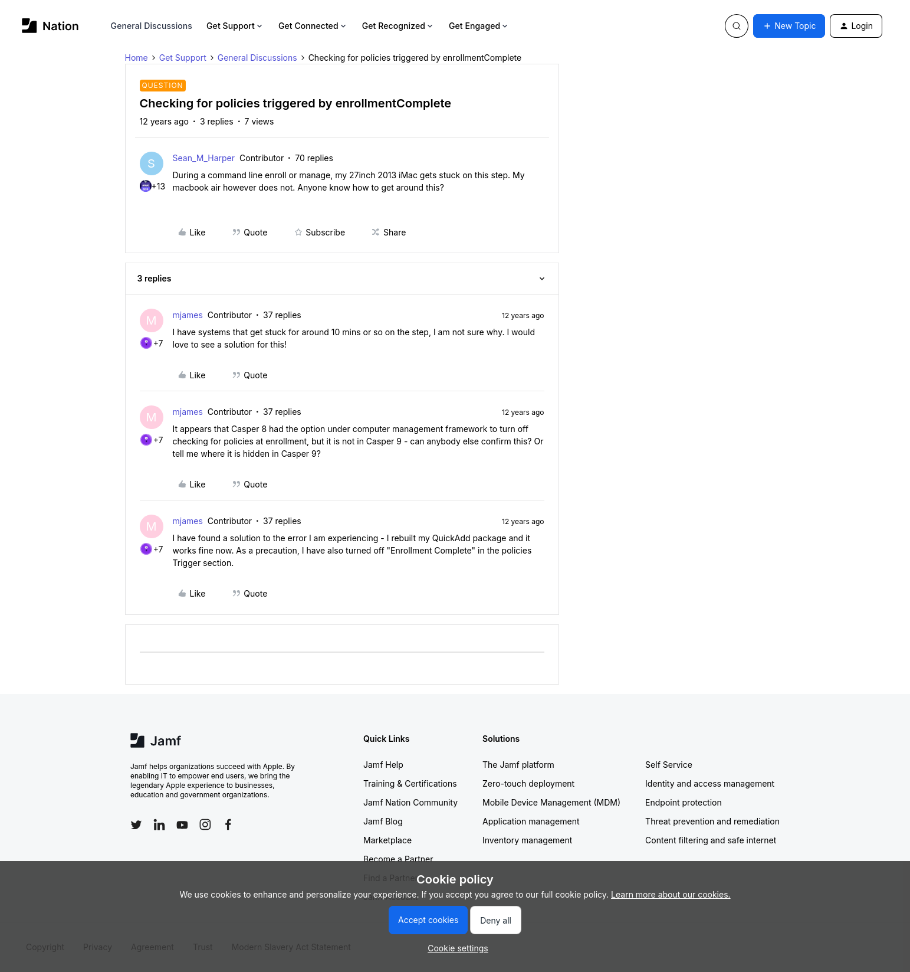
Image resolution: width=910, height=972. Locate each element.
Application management (530, 821)
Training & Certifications (410, 783)
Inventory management (527, 840)
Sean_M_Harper (204, 158)
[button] (789, 26)
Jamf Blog (383, 821)
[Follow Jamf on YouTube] (182, 824)
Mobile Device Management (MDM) (551, 802)
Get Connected (313, 26)
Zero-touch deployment (528, 783)
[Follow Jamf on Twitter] (136, 825)
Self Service (668, 765)
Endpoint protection (683, 802)
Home (136, 58)
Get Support (235, 26)
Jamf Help (383, 765)
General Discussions (151, 26)
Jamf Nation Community (410, 802)
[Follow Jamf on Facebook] (228, 824)
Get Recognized (398, 26)
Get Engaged (479, 26)
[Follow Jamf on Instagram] (205, 824)
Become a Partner (398, 859)
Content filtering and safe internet (710, 840)
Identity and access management (709, 783)
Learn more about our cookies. (671, 894)
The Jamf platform (518, 765)
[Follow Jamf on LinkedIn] (159, 824)
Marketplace (387, 840)
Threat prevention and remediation (712, 821)
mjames (188, 315)
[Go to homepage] (50, 25)
